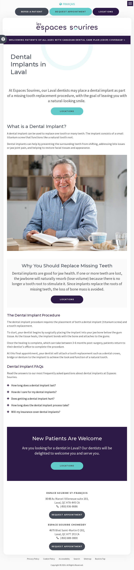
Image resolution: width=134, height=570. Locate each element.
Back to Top (100, 559)
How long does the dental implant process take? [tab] (40, 406)
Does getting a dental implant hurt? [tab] (32, 399)
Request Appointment (67, 515)
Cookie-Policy (49, 559)
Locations (106, 11)
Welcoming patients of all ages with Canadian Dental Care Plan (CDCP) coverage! (66, 41)
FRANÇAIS (67, 4)
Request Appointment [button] (70, 11)
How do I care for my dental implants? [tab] (34, 392)
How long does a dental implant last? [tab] (33, 386)
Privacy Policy (33, 559)
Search (77, 559)
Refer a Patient (32, 11)
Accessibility (64, 559)
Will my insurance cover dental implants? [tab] (35, 412)
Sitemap (87, 559)
